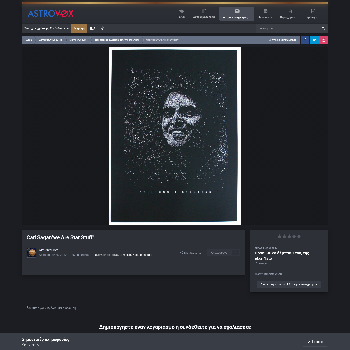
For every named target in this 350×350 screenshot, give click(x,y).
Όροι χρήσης (30, 344)
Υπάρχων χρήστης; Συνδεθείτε (46, 28)
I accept (315, 342)
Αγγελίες (264, 17)
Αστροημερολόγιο (204, 17)
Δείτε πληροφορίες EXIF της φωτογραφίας (289, 284)
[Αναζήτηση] (278, 28)
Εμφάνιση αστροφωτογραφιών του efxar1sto (123, 254)
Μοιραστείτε (190, 252)
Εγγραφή (79, 28)
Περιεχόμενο (288, 17)
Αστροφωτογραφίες (236, 17)
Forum (181, 17)
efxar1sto (51, 250)
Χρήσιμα (312, 17)
